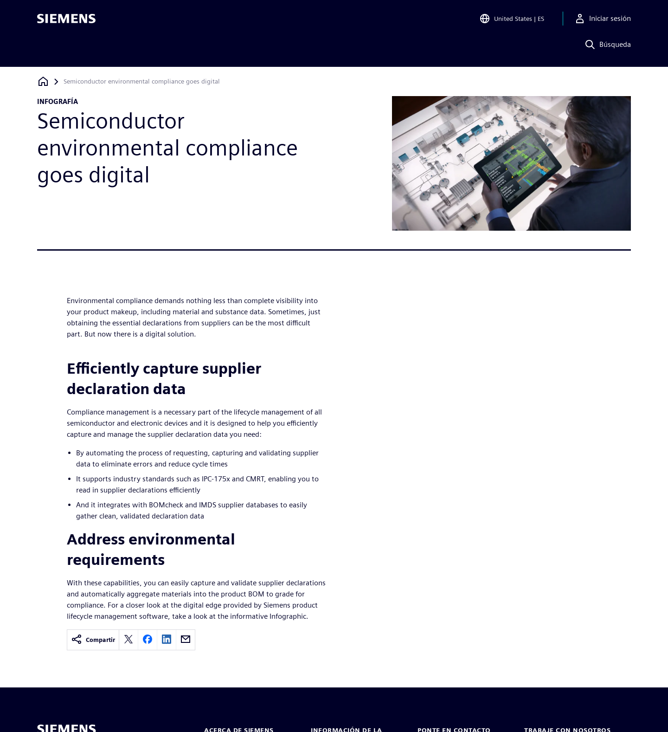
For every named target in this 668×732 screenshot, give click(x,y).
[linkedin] (166, 640)
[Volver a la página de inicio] (43, 81)
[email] (185, 640)
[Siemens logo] (66, 20)
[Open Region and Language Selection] (511, 20)
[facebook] (147, 640)
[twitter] (128, 640)
